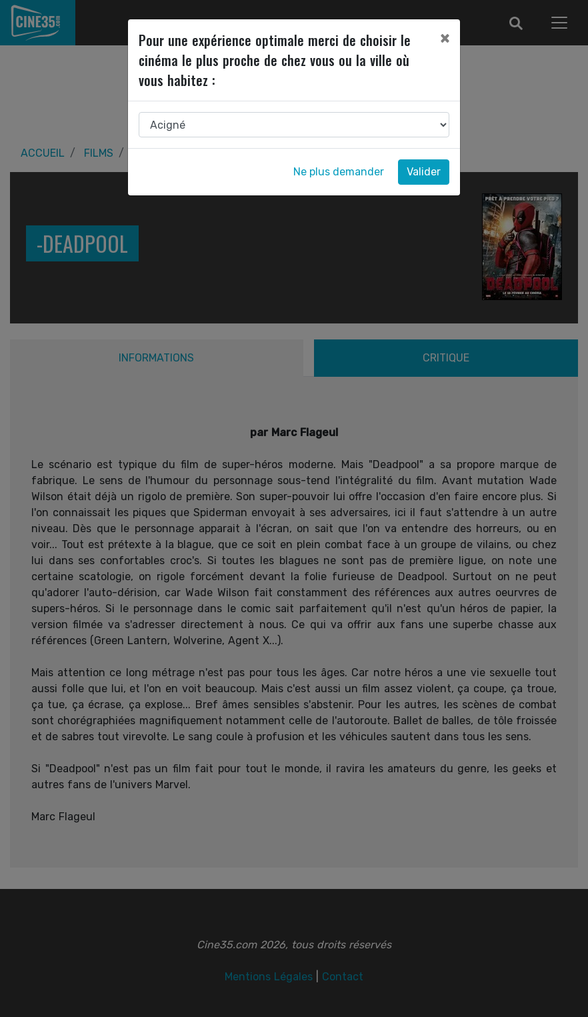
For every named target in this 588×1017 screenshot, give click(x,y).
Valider (424, 171)
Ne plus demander (338, 171)
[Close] (444, 38)
